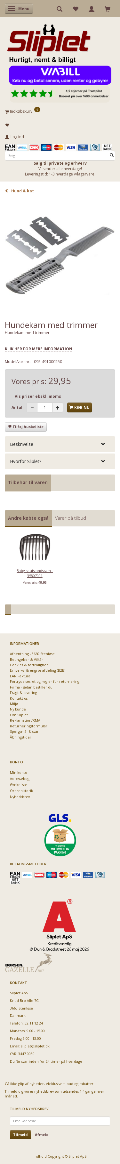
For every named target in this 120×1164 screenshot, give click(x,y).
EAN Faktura (20, 676)
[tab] (60, 444)
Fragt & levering (23, 692)
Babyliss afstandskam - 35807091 (35, 573)
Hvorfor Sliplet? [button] (25, 461)
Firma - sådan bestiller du (31, 687)
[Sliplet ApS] (49, 42)
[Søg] (112, 155)
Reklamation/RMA (25, 720)
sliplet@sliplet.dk (35, 1046)
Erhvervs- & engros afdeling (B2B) (37, 670)
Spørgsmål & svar (24, 731)
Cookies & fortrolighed (29, 664)
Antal (17, 407)
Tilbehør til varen (28, 482)
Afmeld (42, 1134)
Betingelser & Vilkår (26, 659)
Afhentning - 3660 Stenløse (32, 653)
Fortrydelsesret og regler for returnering (44, 681)
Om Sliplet (19, 714)
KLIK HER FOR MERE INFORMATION (38, 349)
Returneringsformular (28, 726)
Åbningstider (20, 737)
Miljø (14, 703)
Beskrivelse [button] (21, 444)
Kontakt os (19, 698)
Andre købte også (28, 518)
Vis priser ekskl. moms (38, 396)
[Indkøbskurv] (60, 111)
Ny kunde (18, 709)
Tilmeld (20, 1134)
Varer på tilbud (70, 518)
